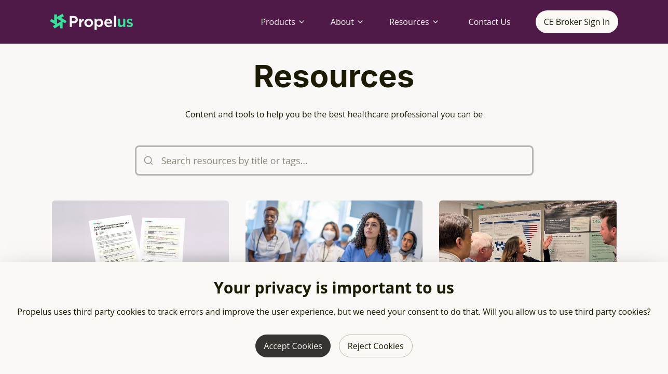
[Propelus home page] (99, 22)
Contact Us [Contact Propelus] (490, 22)
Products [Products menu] (283, 22)
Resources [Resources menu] (414, 22)
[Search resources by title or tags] (334, 160)
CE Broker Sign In (577, 22)
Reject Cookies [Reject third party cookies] (376, 346)
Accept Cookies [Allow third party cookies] (293, 346)
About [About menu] (347, 22)
